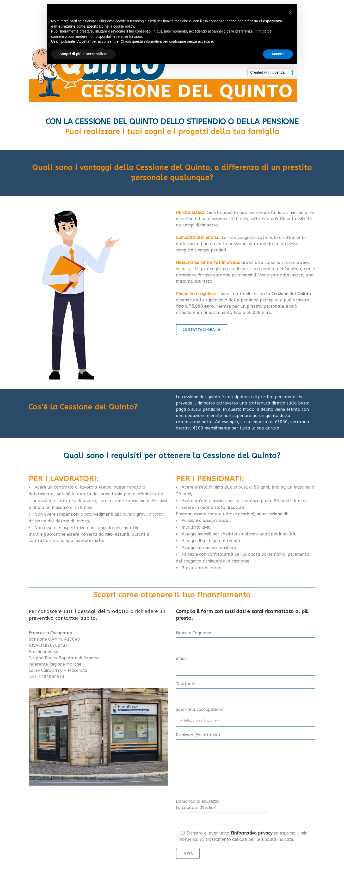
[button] (290, 12)
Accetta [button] (278, 54)
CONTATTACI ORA (201, 330)
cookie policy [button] (123, 26)
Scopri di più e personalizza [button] (83, 54)
